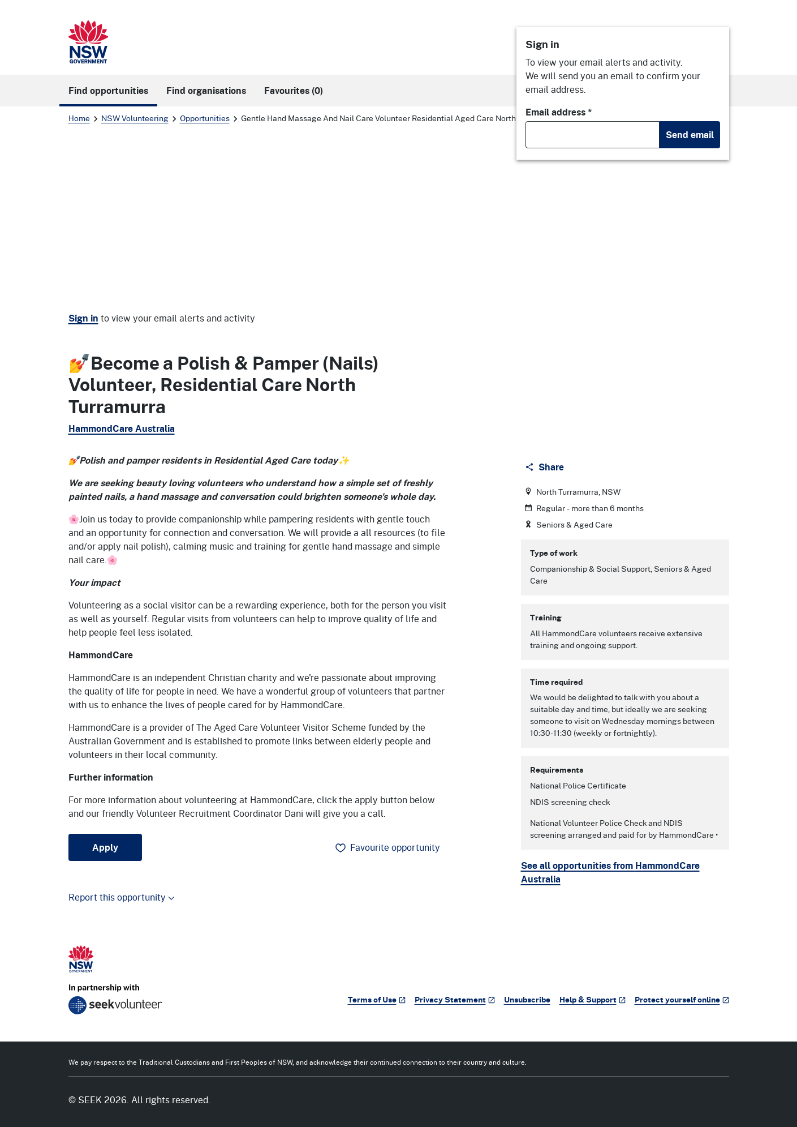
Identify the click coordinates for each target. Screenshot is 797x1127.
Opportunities (205, 118)
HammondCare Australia (121, 428)
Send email (690, 135)
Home (79, 118)
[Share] (545, 467)
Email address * (558, 112)
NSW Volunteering (135, 118)
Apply (105, 847)
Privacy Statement (455, 999)
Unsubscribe (527, 999)
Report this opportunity (121, 896)
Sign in (83, 318)
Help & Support (592, 999)
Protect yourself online (682, 999)
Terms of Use (377, 999)
